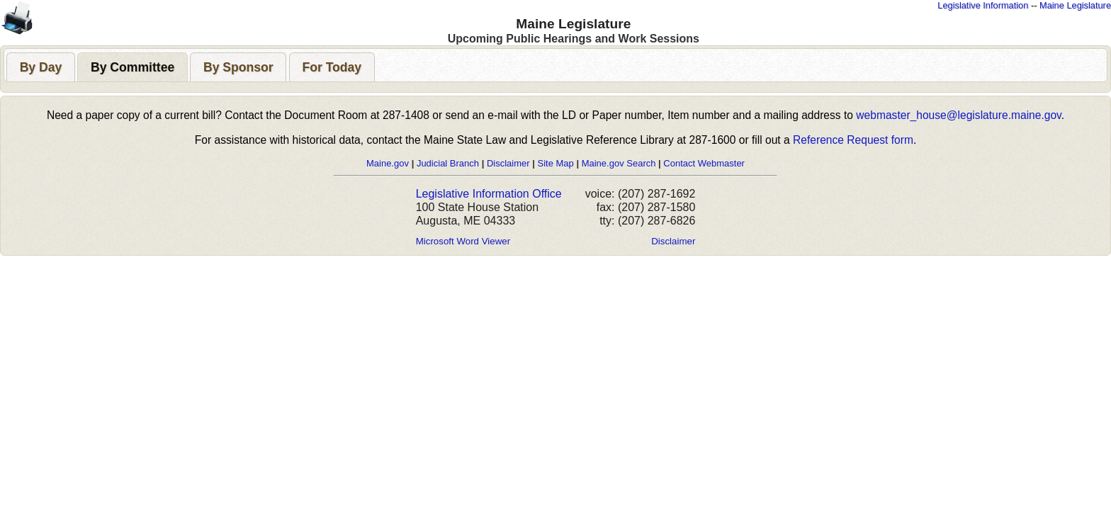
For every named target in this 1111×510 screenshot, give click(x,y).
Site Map (555, 163)
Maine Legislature (1075, 5)
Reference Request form (853, 140)
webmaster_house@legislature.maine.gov (958, 115)
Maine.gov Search (619, 163)
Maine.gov (387, 163)
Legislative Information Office (489, 194)
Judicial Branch (448, 163)
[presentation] (40, 67)
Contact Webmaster (704, 163)
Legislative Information (982, 5)
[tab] (40, 66)
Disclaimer (508, 163)
